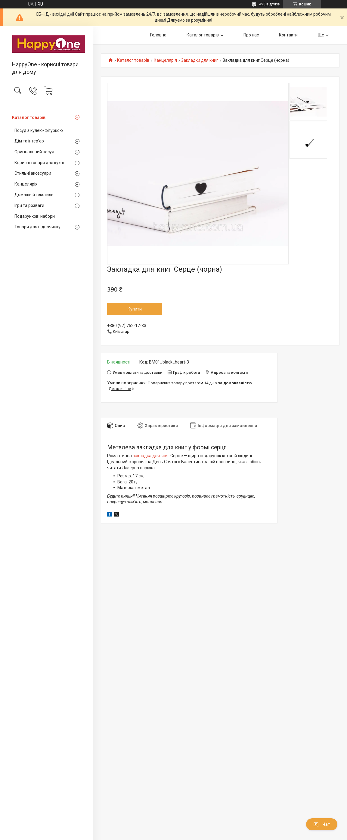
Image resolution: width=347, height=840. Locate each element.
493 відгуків (269, 4)
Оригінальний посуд (34, 151)
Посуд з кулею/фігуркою (38, 130)
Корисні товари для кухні (39, 162)
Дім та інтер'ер (29, 141)
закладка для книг (151, 455)
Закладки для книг (199, 60)
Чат (321, 824)
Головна (158, 35)
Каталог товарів (28, 117)
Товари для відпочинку (37, 226)
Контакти (288, 35)
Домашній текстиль (34, 194)
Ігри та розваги (29, 205)
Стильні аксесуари (32, 173)
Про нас (251, 35)
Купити (135, 309)
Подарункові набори (34, 216)
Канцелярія (26, 184)
